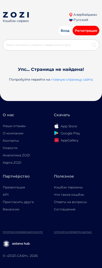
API (6, 195)
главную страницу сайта (71, 79)
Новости (10, 148)
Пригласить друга (18, 202)
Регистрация (86, 31)
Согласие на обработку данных (73, 232)
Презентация (14, 187)
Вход (65, 31)
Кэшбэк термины (68, 187)
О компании (13, 133)
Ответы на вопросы (70, 202)
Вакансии (11, 209)
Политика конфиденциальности (23, 232)
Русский (78, 19)
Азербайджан (83, 14)
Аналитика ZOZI (16, 155)
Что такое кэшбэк (69, 195)
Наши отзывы (14, 126)
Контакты (11, 140)
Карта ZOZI (12, 162)
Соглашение (64, 209)
